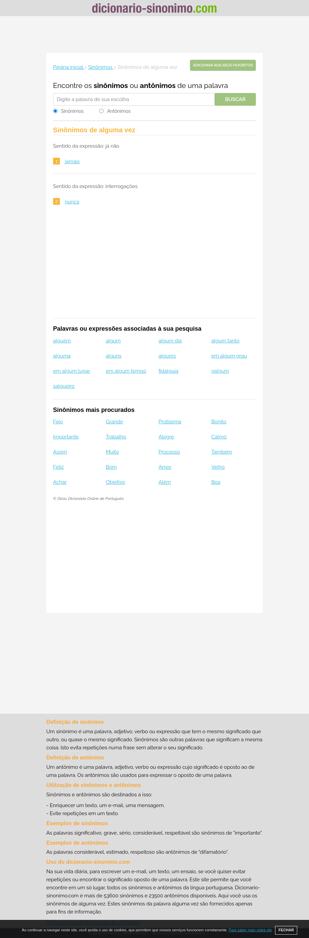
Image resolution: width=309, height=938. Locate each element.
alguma (62, 356)
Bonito (218, 422)
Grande (114, 422)
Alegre (166, 437)
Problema (170, 422)
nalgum (220, 371)
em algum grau (229, 356)
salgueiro (64, 386)
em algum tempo (126, 371)
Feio (58, 422)
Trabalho (116, 437)
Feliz (58, 467)
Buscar (235, 99)
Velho (218, 467)
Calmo (218, 437)
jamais (72, 161)
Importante (66, 437)
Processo (169, 452)
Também (221, 452)
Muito (112, 452)
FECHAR (286, 930)
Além (165, 482)
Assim (60, 452)
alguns (113, 356)
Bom (111, 467)
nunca (72, 202)
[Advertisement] (154, 34)
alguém (62, 341)
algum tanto (225, 341)
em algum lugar (71, 371)
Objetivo (115, 482)
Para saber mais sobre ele (250, 930)
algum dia (170, 341)
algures (167, 356)
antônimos (158, 85)
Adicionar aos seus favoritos (223, 65)
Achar (60, 482)
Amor (165, 467)
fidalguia (169, 371)
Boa (215, 482)
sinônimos (111, 85)
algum (113, 341)
